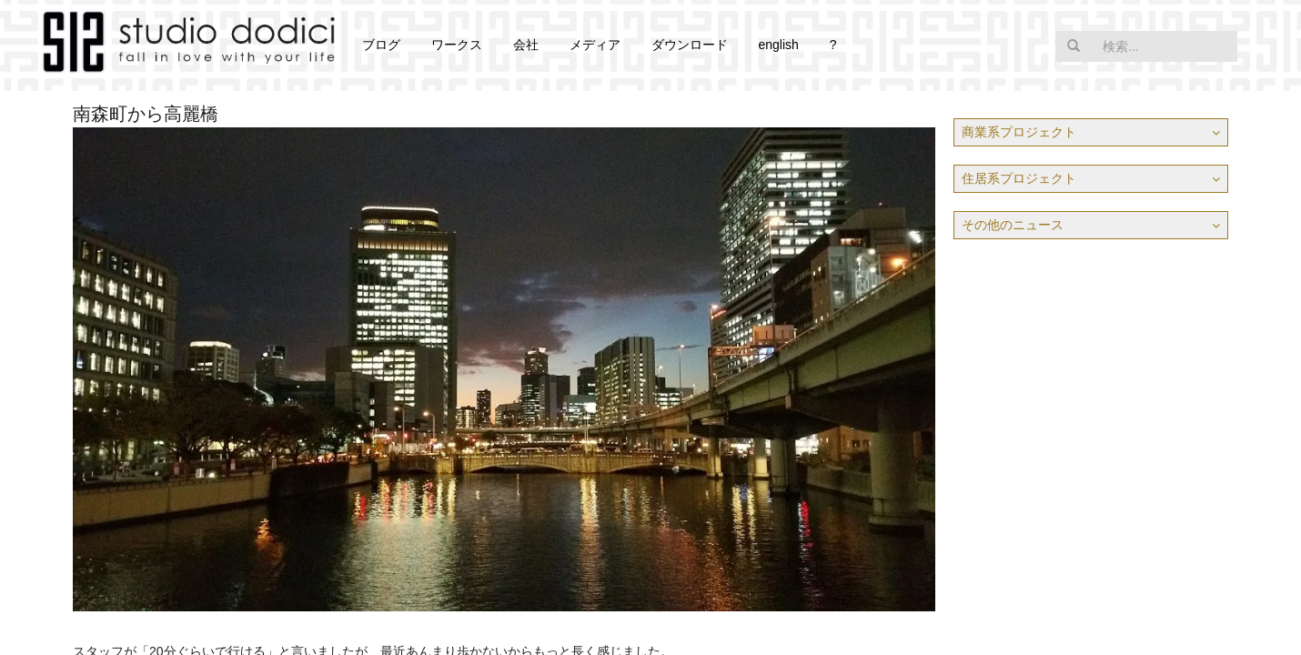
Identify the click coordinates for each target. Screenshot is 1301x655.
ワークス (456, 44)
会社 (526, 44)
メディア (595, 44)
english (778, 44)
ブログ (381, 44)
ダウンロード (689, 44)
